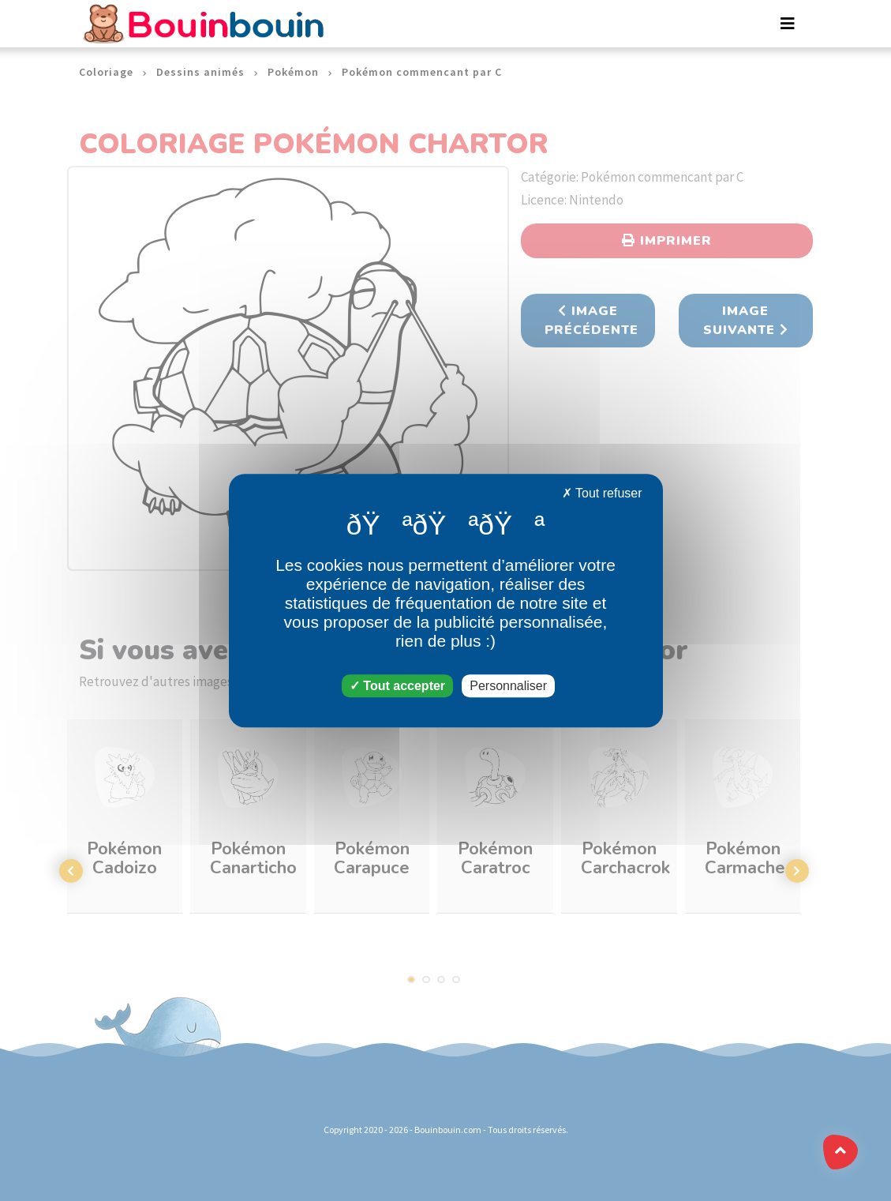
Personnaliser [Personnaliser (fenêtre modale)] (508, 685)
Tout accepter (397, 685)
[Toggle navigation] (787, 24)
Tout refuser (602, 493)
